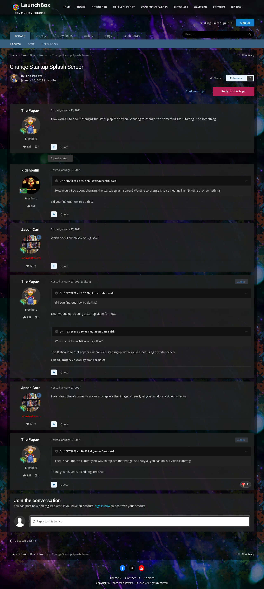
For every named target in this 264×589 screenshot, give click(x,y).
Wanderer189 (101, 181)
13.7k (31, 265)
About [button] (81, 7)
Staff (31, 44)
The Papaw (33, 76)
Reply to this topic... (47, 521)
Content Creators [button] (154, 7)
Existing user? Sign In (216, 23)
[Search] (203, 34)
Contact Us (132, 578)
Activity (41, 36)
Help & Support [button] (124, 7)
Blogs (108, 36)
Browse (20, 36)
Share (215, 78)
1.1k (27, 146)
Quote (64, 147)
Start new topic (196, 91)
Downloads (65, 36)
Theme (115, 578)
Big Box (236, 7)
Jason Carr (30, 229)
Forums (15, 44)
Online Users (49, 44)
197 (31, 206)
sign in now (102, 506)
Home (66, 7)
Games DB (200, 7)
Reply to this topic (233, 91)
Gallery (88, 36)
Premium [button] (219, 7)
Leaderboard (131, 36)
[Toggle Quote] (57, 180)
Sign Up (245, 23)
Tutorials (181, 7)
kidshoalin (30, 170)
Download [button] (99, 7)
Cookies (149, 578)
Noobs (51, 80)
